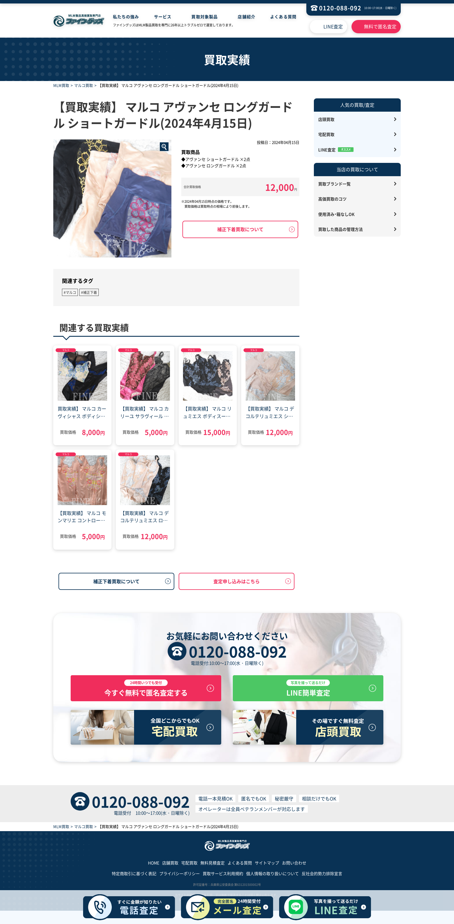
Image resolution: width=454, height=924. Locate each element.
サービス (162, 16)
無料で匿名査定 (380, 26)
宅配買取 (326, 134)
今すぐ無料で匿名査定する (145, 690)
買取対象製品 (204, 16)
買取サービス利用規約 (223, 876)
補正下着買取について (240, 229)
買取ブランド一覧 (334, 184)
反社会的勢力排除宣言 (322, 876)
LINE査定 (333, 26)
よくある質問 (283, 16)
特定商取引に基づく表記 (134, 876)
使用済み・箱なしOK (336, 214)
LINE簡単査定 (308, 690)
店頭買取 (326, 119)
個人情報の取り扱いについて (272, 876)
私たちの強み (126, 16)
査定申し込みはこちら (236, 581)
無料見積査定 (212, 865)
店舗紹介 (246, 16)
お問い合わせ (294, 865)
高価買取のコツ (332, 199)
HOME (153, 865)
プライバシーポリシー (179, 876)
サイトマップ (267, 865)
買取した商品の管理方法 (340, 229)
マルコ (65, 349)
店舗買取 (170, 865)
